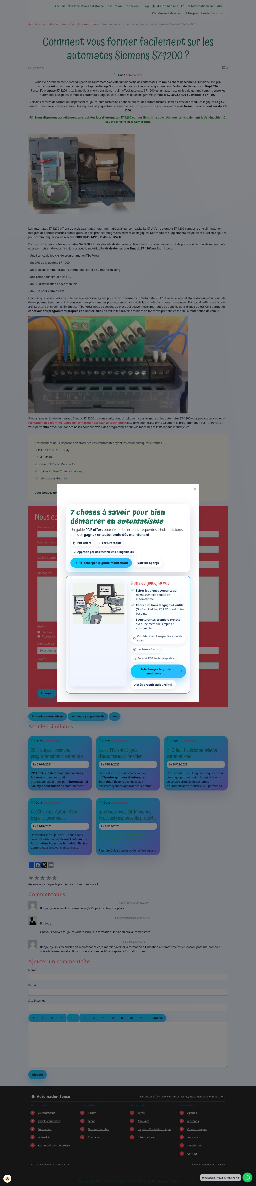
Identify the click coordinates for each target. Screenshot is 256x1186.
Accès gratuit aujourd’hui (153, 685)
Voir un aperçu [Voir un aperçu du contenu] (148, 563)
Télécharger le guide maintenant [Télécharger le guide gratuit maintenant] (101, 563)
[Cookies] (8, 1179)
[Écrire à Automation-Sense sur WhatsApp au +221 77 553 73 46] (247, 1177)
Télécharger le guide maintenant (162, 671)
